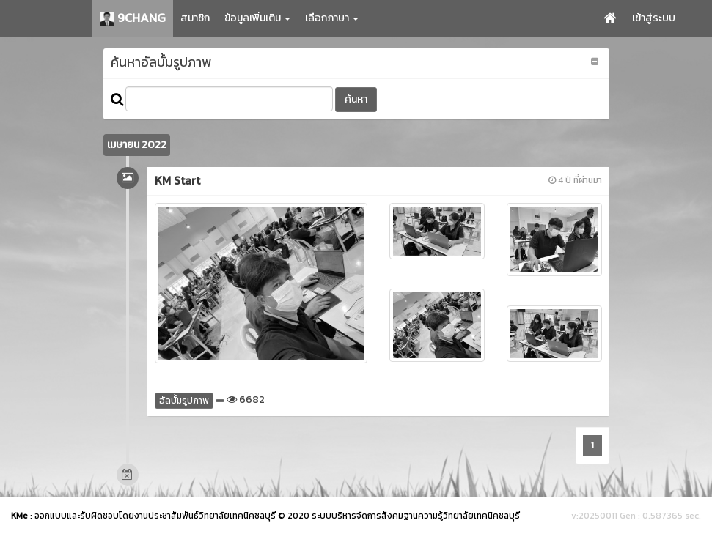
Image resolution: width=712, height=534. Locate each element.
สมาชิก (195, 18)
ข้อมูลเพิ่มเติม (257, 18)
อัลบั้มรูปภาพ (184, 400)
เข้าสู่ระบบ (653, 18)
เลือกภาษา (332, 18)
